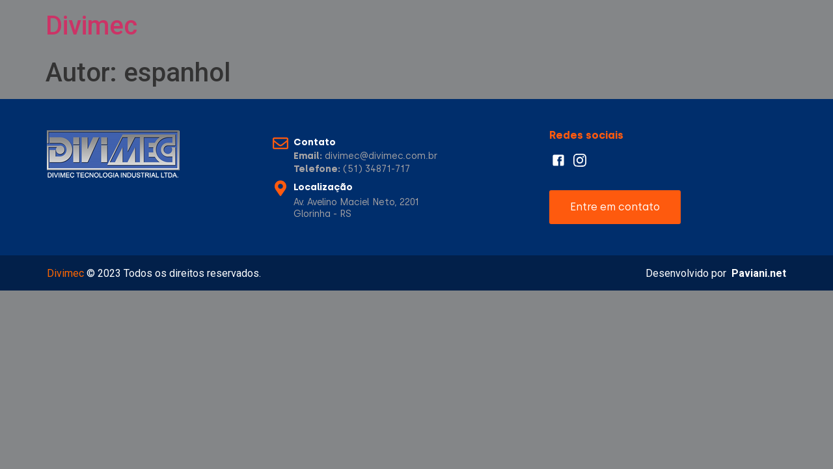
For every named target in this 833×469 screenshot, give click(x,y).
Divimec (91, 25)
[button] (615, 207)
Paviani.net (758, 273)
